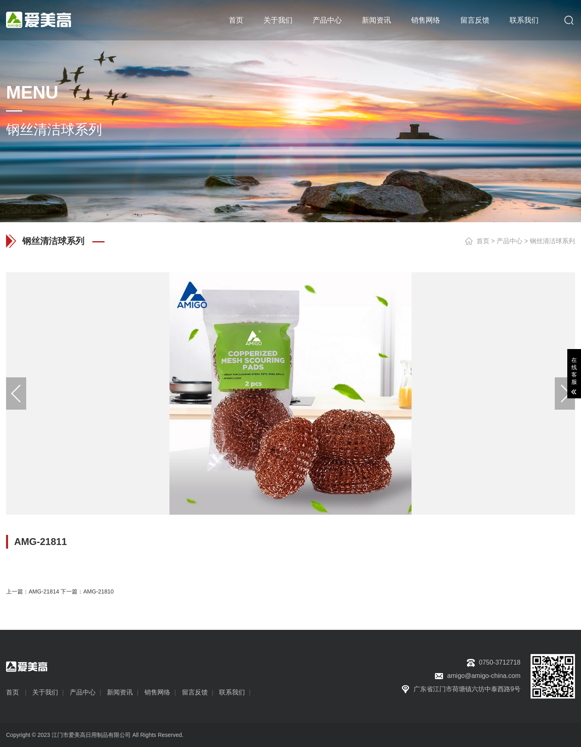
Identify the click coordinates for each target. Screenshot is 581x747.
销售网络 (425, 20)
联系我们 (524, 20)
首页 (236, 20)
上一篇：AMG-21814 (32, 591)
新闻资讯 (376, 20)
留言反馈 (474, 20)
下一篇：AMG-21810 (87, 591)
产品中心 (327, 20)
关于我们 (278, 20)
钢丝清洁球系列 (552, 241)
